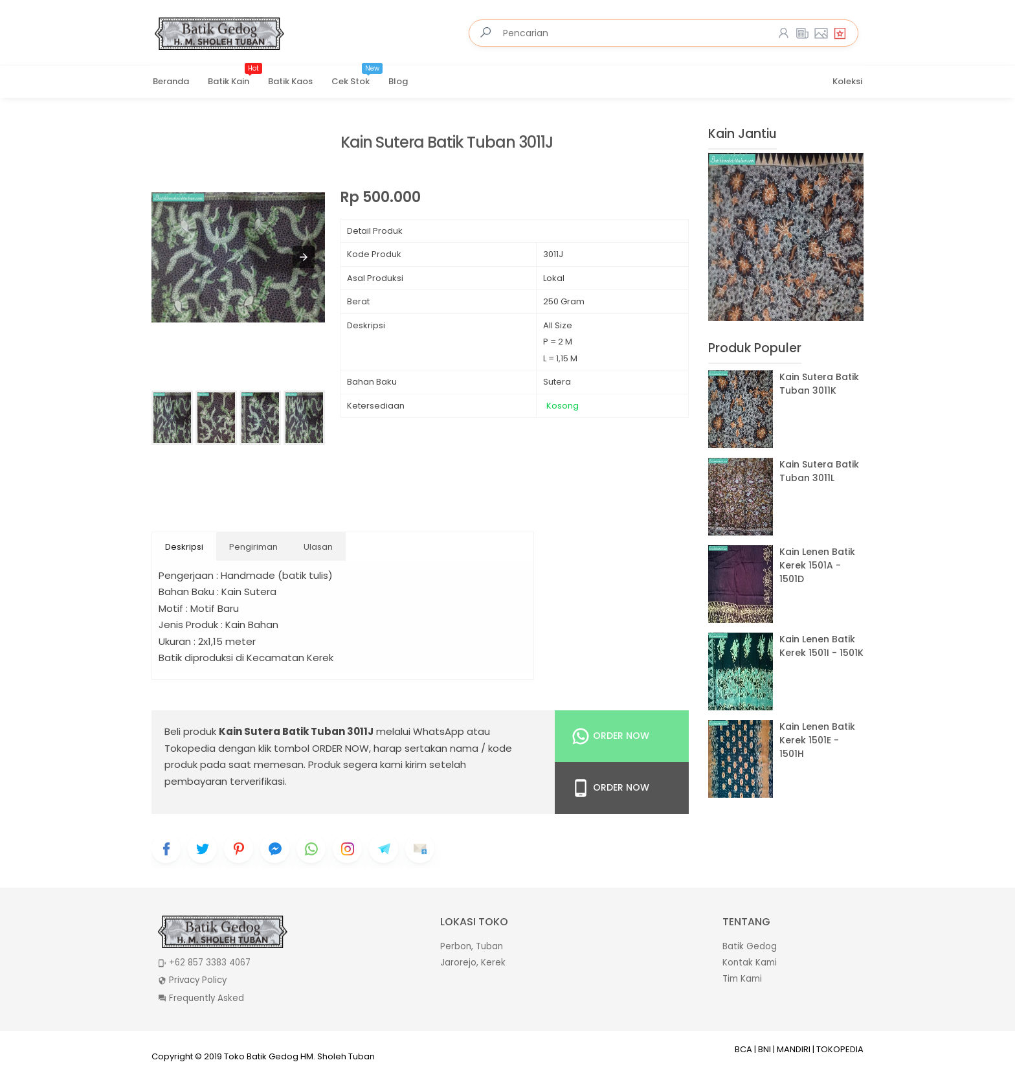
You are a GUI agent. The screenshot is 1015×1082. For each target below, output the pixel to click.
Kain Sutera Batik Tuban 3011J (446, 142)
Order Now (610, 736)
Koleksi (847, 81)
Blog (398, 81)
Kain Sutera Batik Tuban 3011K (819, 383)
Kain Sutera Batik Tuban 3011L (819, 471)
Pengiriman (253, 547)
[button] (304, 257)
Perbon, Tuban (471, 946)
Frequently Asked (206, 998)
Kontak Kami (749, 962)
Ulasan (318, 547)
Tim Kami (742, 979)
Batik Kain (235, 77)
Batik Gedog (749, 946)
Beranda (171, 81)
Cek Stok (357, 77)
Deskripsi (184, 547)
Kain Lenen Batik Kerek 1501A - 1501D (817, 565)
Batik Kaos (290, 81)
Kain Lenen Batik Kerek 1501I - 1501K (821, 646)
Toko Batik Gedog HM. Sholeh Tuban (299, 1056)
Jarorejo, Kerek (473, 962)
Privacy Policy (198, 980)
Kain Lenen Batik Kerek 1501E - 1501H (817, 740)
